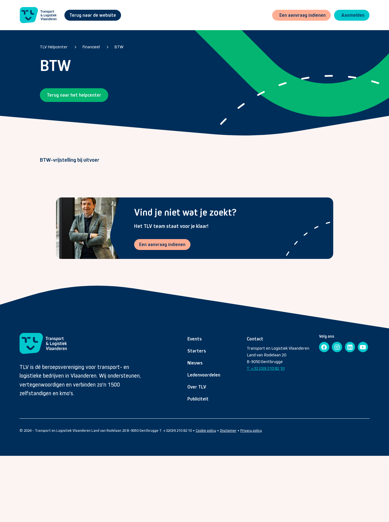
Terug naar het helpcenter (74, 95)
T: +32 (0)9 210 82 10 (265, 368)
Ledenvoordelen (203, 375)
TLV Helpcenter (54, 46)
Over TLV (196, 387)
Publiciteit (198, 399)
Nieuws (194, 363)
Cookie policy (206, 430)
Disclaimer (228, 430)
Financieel (91, 46)
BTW (119, 46)
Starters (196, 351)
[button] (351, 15)
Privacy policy (251, 430)
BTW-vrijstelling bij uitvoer (69, 159)
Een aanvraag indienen (162, 244)
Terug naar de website (92, 15)
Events (194, 339)
